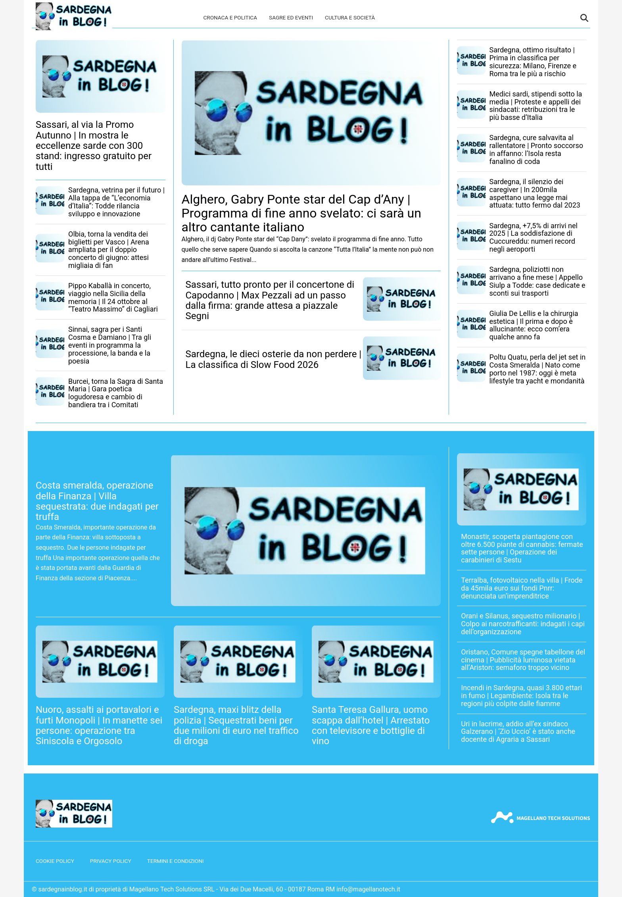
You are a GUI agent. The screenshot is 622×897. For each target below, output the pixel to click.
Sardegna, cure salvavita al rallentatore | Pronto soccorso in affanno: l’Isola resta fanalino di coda (537, 149)
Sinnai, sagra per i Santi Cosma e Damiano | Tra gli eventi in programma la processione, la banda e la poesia (109, 345)
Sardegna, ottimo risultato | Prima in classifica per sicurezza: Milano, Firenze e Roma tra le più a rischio (533, 61)
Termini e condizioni (175, 861)
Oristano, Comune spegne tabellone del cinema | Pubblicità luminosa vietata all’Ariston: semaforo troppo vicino (523, 660)
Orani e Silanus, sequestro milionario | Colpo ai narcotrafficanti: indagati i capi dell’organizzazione (523, 624)
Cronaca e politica (230, 17)
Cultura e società (350, 17)
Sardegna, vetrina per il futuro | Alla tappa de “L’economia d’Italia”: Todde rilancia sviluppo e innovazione (116, 202)
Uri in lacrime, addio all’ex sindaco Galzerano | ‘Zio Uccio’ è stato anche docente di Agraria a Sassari (518, 732)
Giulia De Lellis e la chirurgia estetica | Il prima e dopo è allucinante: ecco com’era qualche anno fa (534, 325)
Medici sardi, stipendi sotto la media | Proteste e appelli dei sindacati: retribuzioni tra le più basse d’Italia (536, 105)
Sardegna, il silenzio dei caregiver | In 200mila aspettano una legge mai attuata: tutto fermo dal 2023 (535, 193)
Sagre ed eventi (291, 17)
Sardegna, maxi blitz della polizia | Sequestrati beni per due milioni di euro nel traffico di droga (236, 725)
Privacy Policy (110, 861)
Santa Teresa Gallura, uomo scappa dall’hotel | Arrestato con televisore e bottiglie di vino (371, 725)
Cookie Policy (55, 861)
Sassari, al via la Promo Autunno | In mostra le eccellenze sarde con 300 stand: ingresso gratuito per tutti (94, 145)
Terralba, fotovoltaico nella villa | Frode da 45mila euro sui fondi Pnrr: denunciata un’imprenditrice (521, 588)
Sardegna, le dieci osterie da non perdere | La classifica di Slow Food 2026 (274, 359)
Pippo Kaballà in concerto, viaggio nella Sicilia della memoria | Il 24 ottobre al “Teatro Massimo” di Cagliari (113, 297)
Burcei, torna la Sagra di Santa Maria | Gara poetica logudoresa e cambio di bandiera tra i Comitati (115, 393)
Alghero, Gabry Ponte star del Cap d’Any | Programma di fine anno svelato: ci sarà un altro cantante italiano (301, 213)
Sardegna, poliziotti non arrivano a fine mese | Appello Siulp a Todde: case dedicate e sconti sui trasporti (538, 281)
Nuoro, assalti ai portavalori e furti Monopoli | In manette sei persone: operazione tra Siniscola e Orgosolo (99, 725)
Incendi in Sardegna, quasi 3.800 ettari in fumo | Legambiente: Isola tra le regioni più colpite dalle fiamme (521, 695)
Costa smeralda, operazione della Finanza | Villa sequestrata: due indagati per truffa (97, 501)
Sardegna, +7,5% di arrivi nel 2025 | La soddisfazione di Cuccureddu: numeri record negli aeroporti (534, 237)
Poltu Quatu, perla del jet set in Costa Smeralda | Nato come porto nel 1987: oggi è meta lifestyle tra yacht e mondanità (538, 369)
